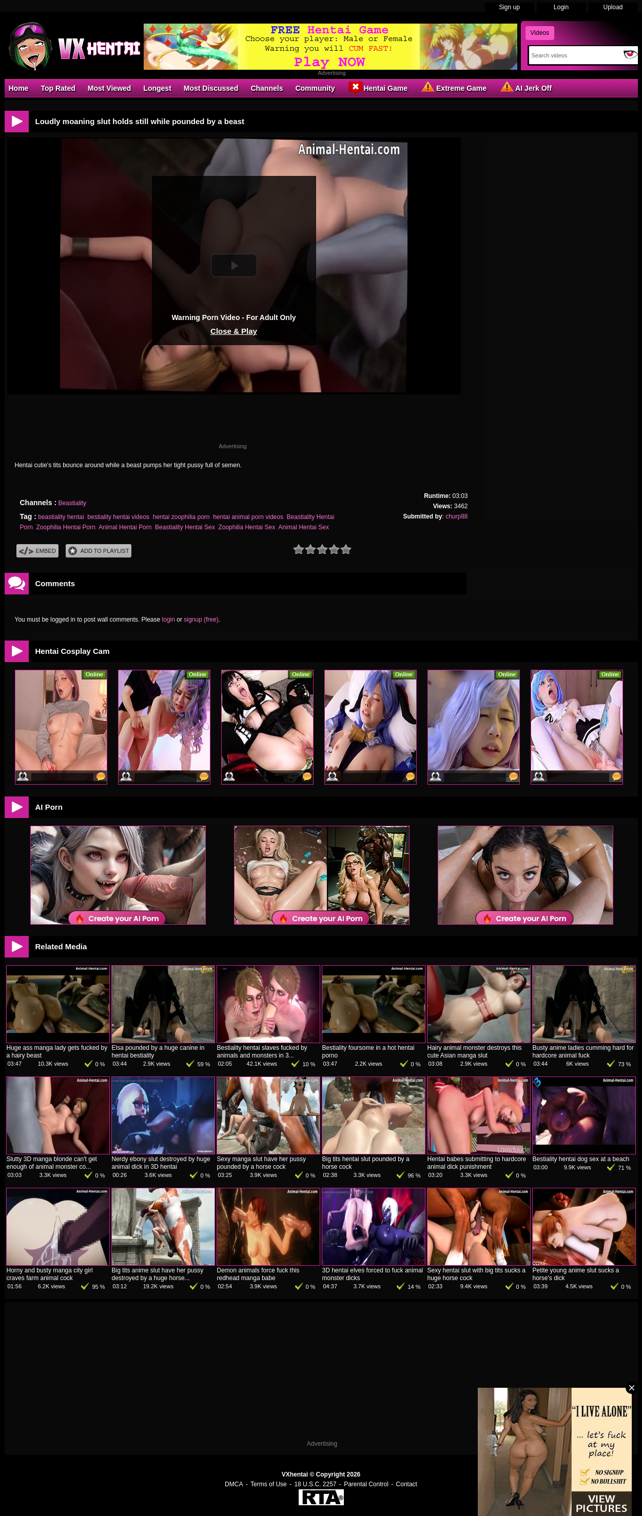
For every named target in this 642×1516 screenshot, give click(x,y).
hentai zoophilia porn (181, 517)
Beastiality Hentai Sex (185, 527)
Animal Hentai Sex (303, 527)
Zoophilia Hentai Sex (246, 527)
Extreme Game (453, 87)
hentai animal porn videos (248, 517)
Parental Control (366, 1484)
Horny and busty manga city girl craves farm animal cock (50, 1274)
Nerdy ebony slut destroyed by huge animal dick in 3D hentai (161, 1162)
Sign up (509, 7)
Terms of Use (268, 1484)
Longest (157, 88)
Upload (612, 7)
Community (315, 88)
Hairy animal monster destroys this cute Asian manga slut (474, 1051)
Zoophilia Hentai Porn (65, 527)
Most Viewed (109, 88)
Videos (540, 32)
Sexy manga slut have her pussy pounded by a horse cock (261, 1162)
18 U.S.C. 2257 (315, 1484)
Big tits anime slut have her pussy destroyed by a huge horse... (158, 1274)
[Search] (574, 55)
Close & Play (233, 331)
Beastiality (72, 503)
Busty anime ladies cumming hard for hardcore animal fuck (583, 1051)
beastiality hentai (61, 517)
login (168, 619)
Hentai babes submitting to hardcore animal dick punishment (477, 1162)
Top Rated (58, 88)
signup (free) (201, 619)
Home (19, 88)
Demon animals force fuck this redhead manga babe (258, 1274)
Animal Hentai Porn (125, 527)
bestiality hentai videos (118, 517)
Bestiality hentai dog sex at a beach (581, 1159)
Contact (406, 1484)
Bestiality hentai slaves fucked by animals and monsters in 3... (262, 1051)
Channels (266, 88)
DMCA (234, 1484)
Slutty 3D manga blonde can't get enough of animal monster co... (52, 1162)
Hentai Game (377, 87)
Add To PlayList (98, 551)
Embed (37, 551)
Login (561, 7)
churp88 (456, 516)
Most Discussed (211, 88)
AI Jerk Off (525, 87)
